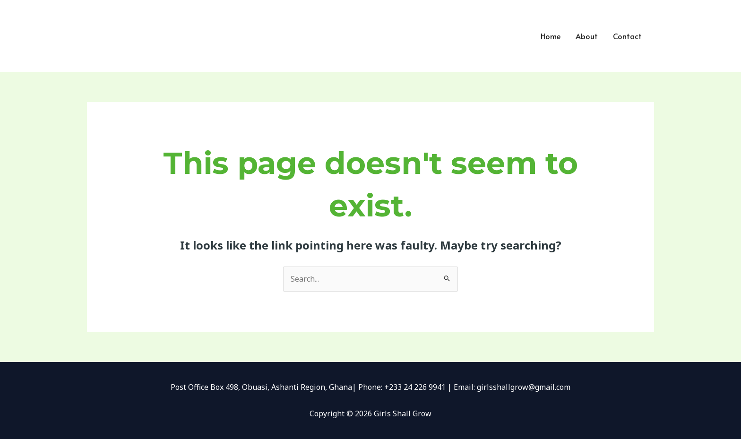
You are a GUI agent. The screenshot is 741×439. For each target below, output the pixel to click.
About (587, 36)
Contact (627, 36)
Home (550, 36)
